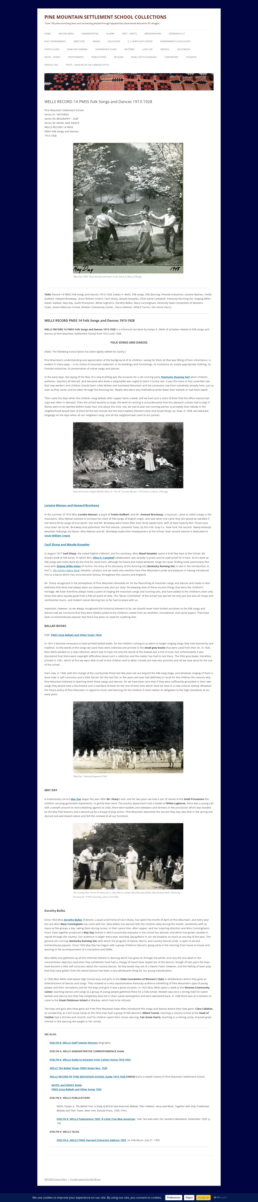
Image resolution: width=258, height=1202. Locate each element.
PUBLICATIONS (98, 57)
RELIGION (118, 57)
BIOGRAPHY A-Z (177, 33)
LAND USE (147, 49)
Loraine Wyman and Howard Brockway (71, 505)
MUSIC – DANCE (52, 57)
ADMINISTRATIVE (90, 33)
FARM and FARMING (77, 49)
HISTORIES (129, 49)
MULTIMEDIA (183, 49)
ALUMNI (110, 33)
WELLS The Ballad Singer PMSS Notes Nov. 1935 (78, 1068)
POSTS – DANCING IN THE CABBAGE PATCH (87, 64)
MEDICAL (165, 49)
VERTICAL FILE (51, 64)
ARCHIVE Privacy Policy (55, 1179)
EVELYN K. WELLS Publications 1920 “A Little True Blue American (96, 1119)
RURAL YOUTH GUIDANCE (144, 57)
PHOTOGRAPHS (76, 57)
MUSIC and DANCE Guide (66, 1085)
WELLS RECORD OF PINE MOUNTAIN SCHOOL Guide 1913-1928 (88, 1076)
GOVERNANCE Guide (105, 49)
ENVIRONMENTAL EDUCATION (175, 41)
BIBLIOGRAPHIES (153, 33)
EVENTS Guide (51, 49)
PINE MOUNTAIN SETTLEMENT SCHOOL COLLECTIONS (105, 17)
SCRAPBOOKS (171, 57)
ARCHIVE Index (66, 33)
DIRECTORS (79, 41)
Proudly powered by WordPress (85, 1179)
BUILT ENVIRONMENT (55, 41)
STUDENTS (191, 57)
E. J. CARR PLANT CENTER (140, 41)
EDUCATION (114, 41)
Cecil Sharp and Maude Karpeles (66, 544)
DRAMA (96, 41)
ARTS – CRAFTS (129, 33)
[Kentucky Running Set (175, 377)
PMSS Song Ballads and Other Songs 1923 (76, 635)
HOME (47, 33)
